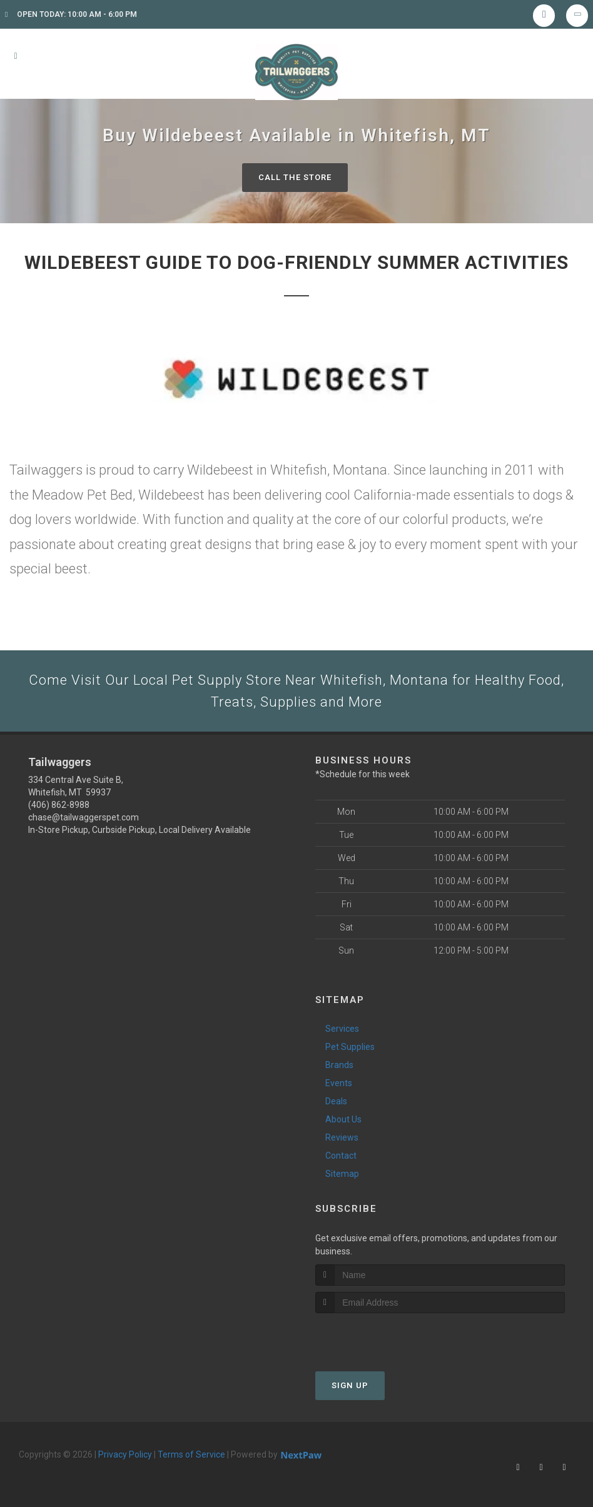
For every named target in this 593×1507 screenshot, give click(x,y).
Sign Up (350, 1385)
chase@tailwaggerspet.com (83, 817)
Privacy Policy (125, 1454)
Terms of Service (191, 1454)
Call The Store (295, 177)
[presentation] (382, 1336)
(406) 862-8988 (58, 805)
